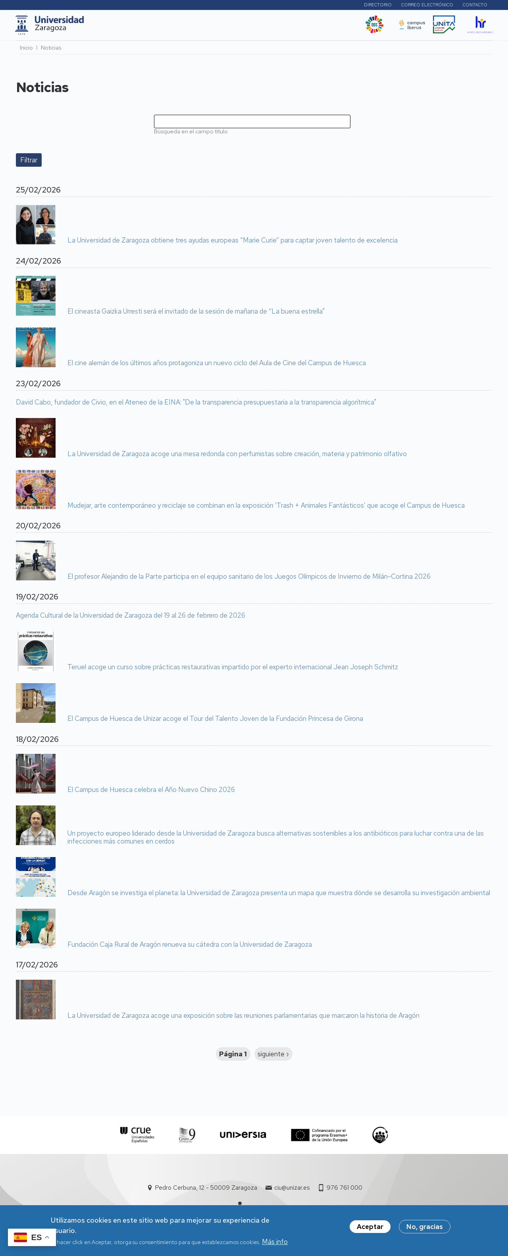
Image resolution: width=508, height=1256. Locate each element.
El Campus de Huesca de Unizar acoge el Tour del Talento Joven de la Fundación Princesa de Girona (215, 721)
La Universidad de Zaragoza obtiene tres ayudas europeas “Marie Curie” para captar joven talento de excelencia (232, 243)
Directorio (378, 6)
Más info (275, 1243)
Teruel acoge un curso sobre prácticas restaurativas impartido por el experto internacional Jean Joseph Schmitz (232, 670)
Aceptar (370, 1227)
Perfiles (335, 5)
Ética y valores (333, 27)
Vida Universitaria (271, 27)
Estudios (140, 27)
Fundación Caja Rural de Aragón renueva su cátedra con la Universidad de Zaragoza (189, 947)
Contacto (475, 6)
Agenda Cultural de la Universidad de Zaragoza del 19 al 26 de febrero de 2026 (130, 618)
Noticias (51, 50)
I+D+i (172, 27)
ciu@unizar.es (292, 1190)
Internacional (211, 27)
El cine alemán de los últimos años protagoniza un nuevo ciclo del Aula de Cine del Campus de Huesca (216, 366)
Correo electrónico (427, 6)
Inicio (26, 50)
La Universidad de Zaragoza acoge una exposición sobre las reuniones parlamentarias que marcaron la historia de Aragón (243, 1018)
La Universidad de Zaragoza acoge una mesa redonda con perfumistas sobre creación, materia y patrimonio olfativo (237, 456)
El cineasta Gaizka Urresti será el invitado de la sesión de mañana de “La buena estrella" (196, 314)
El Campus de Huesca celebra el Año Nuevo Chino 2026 (151, 792)
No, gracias (424, 1227)
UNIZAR (103, 27)
